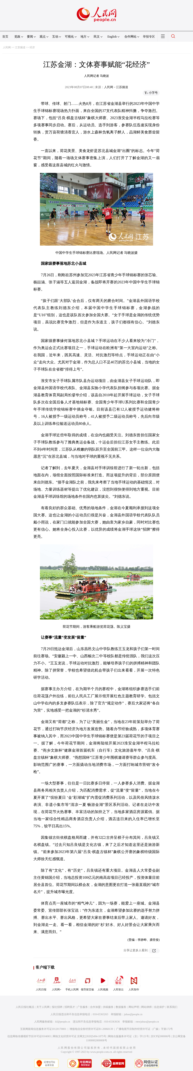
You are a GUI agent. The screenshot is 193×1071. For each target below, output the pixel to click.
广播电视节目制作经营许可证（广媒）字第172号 (144, 1029)
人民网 (7, 47)
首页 (5, 36)
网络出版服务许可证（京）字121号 (128, 1036)
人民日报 (41, 982)
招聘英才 (69, 1007)
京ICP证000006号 (161, 1036)
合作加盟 (95, 1007)
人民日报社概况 (25, 1007)
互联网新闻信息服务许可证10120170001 (43, 1029)
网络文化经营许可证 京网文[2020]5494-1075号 (79, 1036)
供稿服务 (108, 1007)
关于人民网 (43, 1007)
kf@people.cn (62, 1021)
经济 (32, 47)
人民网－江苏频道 (116, 87)
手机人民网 (72, 982)
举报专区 (149, 36)
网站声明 (134, 1007)
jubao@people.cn (133, 1014)
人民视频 (103, 982)
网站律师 (146, 1007)
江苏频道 (20, 47)
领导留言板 (87, 982)
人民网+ (56, 982)
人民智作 (133, 982)
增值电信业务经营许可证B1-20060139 (91, 1029)
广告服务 (82, 1007)
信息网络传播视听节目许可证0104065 (29, 1036)
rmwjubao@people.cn (147, 1021)
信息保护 (159, 1007)
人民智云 (118, 982)
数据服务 (121, 1007)
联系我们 (172, 1007)
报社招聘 (57, 1007)
